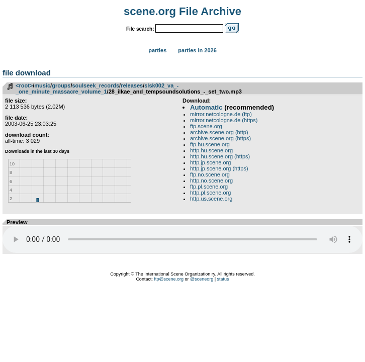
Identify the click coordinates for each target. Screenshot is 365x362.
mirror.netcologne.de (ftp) (221, 114)
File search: (140, 29)
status (223, 279)
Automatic (206, 107)
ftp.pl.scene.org (209, 187)
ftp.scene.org (206, 126)
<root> (24, 85)
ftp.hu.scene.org (210, 144)
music (42, 85)
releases (132, 85)
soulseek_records (96, 85)
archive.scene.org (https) (220, 138)
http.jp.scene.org (210, 162)
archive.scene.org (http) (219, 132)
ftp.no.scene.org (210, 174)
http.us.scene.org (211, 199)
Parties (157, 50)
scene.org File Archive (182, 11)
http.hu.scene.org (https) (220, 156)
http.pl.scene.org (210, 193)
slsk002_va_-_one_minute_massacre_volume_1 (97, 88)
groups (61, 85)
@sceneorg (201, 279)
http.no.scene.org (211, 180)
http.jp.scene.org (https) (219, 168)
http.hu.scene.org (211, 150)
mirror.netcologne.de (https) (224, 120)
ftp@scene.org (169, 279)
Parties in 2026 (197, 50)
